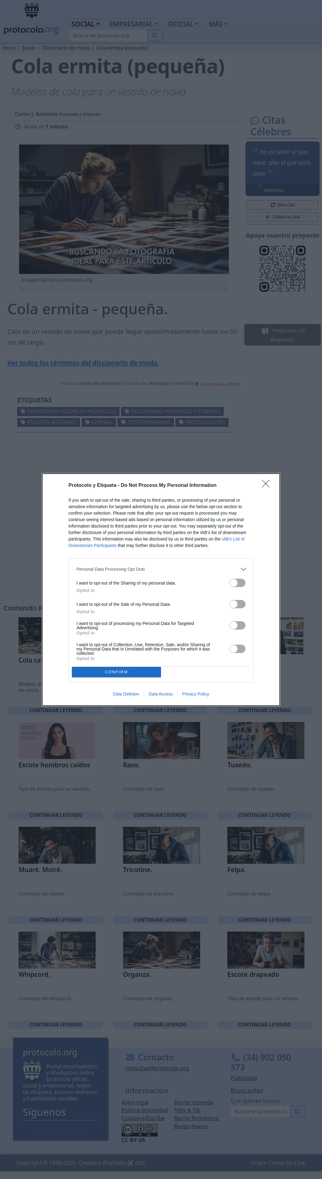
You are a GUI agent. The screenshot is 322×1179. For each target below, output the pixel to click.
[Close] (268, 486)
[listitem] (161, 569)
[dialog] (161, 590)
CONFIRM (116, 672)
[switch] (237, 583)
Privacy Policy (195, 693)
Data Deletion (126, 693)
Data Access (161, 693)
